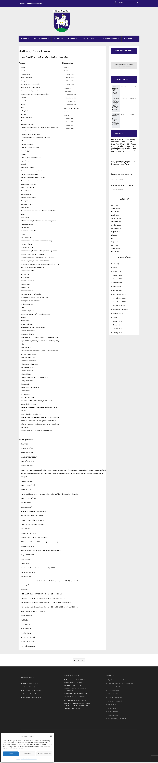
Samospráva (40, 40)
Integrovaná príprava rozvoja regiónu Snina (35, 139)
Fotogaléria (24, 112)
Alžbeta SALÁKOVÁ (27, 548)
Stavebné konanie (27, 292)
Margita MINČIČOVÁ (28, 556)
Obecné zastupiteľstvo (28, 199)
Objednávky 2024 (71, 100)
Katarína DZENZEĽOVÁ (28, 535)
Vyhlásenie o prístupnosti (29, 366)
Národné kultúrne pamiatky (30, 182)
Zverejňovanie (110, 40)
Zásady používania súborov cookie (27, 759)
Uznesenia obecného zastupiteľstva (33, 329)
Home (23, 122)
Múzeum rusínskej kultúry (29, 176)
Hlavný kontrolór (26, 119)
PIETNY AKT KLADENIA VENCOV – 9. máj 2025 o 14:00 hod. (41, 596)
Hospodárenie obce (27, 126)
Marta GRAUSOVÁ (27, 454)
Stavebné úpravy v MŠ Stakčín (31, 296)
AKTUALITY (120, 138)
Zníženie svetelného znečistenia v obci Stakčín (36, 432)
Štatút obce (25, 289)
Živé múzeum (25, 396)
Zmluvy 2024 (69, 123)
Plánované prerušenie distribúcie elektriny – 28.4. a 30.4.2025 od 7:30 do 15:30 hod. (49, 609)
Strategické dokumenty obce (30, 302)
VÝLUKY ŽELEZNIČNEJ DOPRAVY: (32, 522)
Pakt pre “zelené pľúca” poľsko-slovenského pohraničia (39, 222)
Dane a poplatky (26, 79)
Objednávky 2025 (71, 103)
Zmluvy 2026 (69, 130)
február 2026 (115, 216)
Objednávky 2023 (71, 96)
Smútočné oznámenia (28, 282)
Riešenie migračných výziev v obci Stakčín (35, 262)
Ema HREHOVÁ (26, 530)
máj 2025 (114, 246)
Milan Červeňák (26, 630)
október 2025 (116, 229)
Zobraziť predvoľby (44, 754)
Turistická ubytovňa (27, 312)
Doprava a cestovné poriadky (31, 89)
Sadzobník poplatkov (28, 272)
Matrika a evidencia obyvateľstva (32, 172)
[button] (51, 736)
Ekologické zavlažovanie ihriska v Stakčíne (35, 96)
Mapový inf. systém (27, 169)
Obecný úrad (25, 202)
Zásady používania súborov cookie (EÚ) (34, 379)
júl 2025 (114, 239)
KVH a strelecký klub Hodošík (117, 720)
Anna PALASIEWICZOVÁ (29, 459)
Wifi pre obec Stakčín (28, 369)
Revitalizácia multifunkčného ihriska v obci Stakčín (37, 259)
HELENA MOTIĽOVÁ (28, 639)
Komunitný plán (26, 152)
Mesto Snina (112, 710)
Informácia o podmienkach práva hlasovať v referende (39, 129)
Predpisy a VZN (26, 239)
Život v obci (90, 40)
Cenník (23, 72)
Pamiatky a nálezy (27, 226)
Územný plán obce (27, 326)
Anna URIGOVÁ (26, 578)
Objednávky (25, 209)
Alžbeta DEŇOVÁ (26, 504)
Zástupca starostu (27, 382)
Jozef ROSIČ (25, 587)
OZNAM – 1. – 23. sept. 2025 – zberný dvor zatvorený (39, 543)
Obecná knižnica (26, 192)
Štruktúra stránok (27, 306)
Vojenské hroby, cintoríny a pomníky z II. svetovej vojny (40, 342)
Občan (58, 40)
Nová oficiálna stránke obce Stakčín (33, 613)
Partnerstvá (25, 229)
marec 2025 (115, 252)
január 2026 (115, 219)
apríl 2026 (114, 209)
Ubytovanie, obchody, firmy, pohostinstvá (35, 316)
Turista (72, 40)
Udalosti (23, 319)
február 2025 (115, 256)
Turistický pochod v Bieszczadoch (32, 526)
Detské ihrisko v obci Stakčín (30, 86)
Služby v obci (25, 279)
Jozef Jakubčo (25, 626)
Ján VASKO (24, 446)
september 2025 (117, 232)
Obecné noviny (26, 196)
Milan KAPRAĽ (25, 561)
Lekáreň (23, 166)
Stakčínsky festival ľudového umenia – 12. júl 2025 (38, 570)
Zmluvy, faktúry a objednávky (31, 416)
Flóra (22, 109)
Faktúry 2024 (70, 79)
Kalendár (24, 142)
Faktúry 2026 (70, 86)
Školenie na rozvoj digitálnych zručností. (34, 513)
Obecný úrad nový (27, 206)
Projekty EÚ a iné (27, 246)
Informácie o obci (26, 132)
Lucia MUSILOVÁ (26, 509)
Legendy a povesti (27, 162)
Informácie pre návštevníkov (30, 136)
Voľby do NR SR (26, 349)
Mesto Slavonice (113, 713)
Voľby (22, 346)
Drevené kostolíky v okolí (29, 92)
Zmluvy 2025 (69, 127)
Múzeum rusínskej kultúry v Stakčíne (33, 179)
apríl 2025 (114, 249)
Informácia (67, 90)
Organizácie (25, 219)
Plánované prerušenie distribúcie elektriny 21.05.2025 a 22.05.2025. (44, 600)
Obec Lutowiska (113, 717)
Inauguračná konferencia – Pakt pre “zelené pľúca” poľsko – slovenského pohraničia (49, 496)
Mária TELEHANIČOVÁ (28, 500)
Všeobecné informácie (28, 362)
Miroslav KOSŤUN (27, 450)
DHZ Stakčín (112, 706)
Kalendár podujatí (27, 146)
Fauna (23, 106)
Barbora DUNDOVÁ (27, 483)
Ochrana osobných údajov (116, 688)
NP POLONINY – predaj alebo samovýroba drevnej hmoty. (41, 552)
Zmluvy (23, 412)
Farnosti (23, 102)
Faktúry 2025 (70, 82)
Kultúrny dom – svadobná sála (31, 159)
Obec (24, 40)
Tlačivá (23, 309)
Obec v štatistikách (27, 189)
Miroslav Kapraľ (26, 635)
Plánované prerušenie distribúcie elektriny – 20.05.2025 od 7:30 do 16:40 (46, 604)
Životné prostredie (27, 399)
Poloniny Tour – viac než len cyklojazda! (34, 539)
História (23, 116)
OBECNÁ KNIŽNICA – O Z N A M (32, 517)
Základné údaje (26, 376)
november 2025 (116, 226)
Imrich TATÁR (25, 565)
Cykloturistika (25, 76)
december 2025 (116, 222)
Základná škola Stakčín (115, 699)
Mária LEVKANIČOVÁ (28, 487)
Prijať (11, 754)
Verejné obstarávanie (28, 332)
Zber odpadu (25, 386)
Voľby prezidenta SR (28, 359)
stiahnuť (133, 91)
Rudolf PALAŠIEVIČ (27, 467)
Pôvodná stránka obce (115, 696)
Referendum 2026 (27, 249)
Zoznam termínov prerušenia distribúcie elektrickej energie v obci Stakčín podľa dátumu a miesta (54, 583)
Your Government (27, 372)
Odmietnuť (27, 754)
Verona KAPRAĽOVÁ (28, 574)
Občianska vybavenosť (28, 186)
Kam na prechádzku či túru (30, 149)
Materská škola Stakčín (115, 703)
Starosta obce (25, 286)
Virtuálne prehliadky (27, 336)
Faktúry (23, 99)
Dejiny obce (25, 82)
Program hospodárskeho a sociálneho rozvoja (36, 242)
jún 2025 (114, 242)
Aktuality (23, 69)
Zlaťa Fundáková (26, 617)
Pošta (23, 236)
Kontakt (128, 40)
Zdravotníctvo (25, 392)
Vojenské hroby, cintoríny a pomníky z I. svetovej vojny (39, 339)
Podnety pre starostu (28, 232)
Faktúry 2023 (70, 76)
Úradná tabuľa (25, 322)
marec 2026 (115, 212)
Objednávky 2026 (71, 106)
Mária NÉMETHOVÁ (27, 463)
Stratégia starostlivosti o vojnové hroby (34, 299)
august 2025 (115, 236)
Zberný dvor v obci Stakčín (30, 389)
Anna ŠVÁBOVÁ (26, 491)
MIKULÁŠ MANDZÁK (28, 648)
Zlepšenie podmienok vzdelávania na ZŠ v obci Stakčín (39, 409)
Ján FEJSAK (24, 591)
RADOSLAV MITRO (27, 643)
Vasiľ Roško (24, 622)
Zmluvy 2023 (69, 120)
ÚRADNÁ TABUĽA (122, 84)
